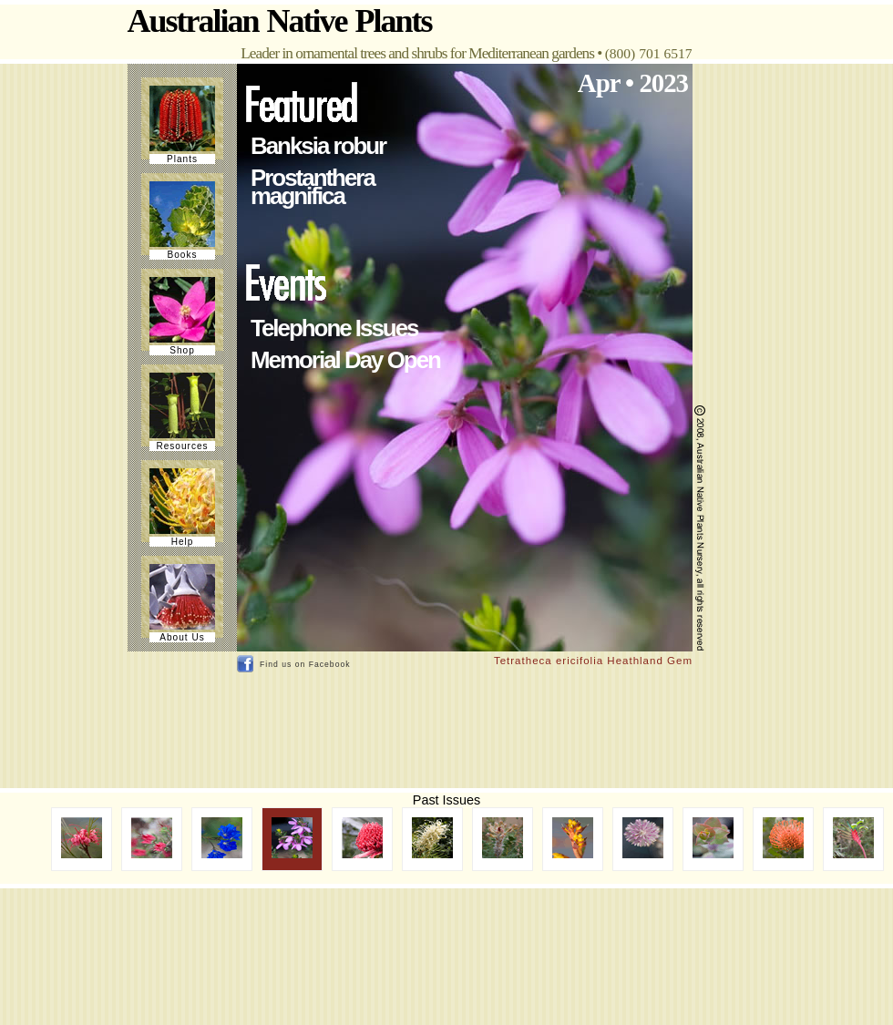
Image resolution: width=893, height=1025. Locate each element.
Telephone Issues (334, 328)
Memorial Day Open (345, 360)
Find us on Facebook (305, 664)
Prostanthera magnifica (313, 187)
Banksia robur (318, 146)
